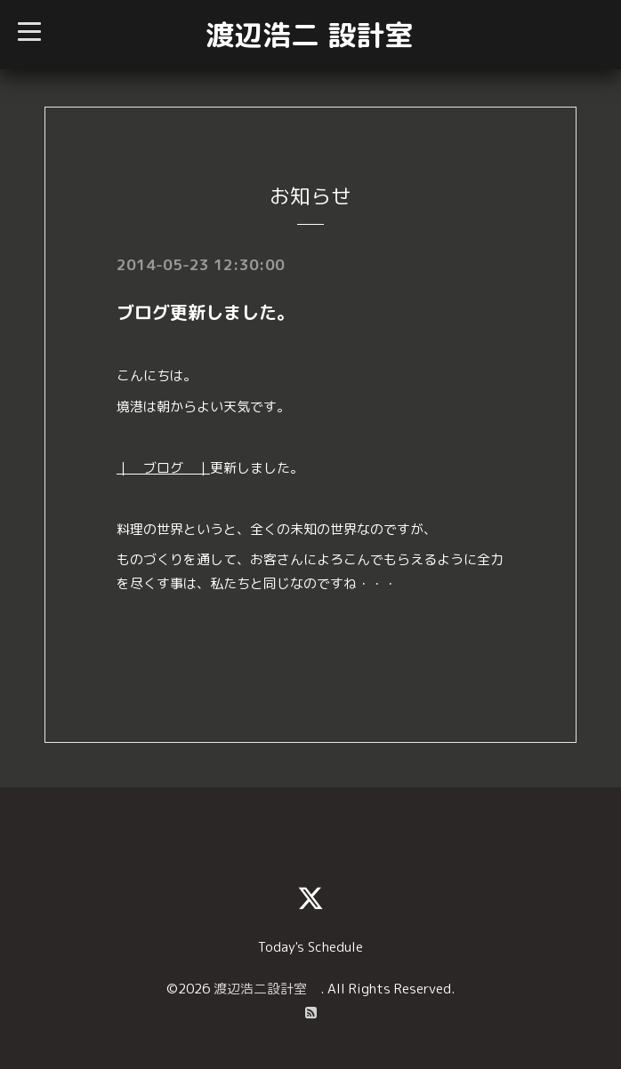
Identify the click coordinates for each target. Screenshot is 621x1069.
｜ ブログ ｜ (163, 468)
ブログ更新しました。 (205, 311)
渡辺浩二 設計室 (309, 34)
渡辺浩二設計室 (267, 988)
